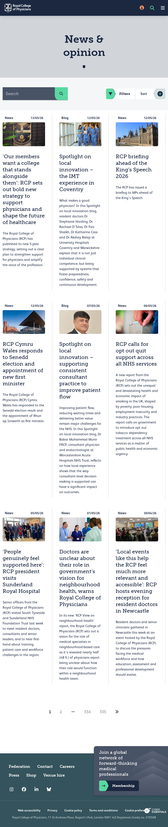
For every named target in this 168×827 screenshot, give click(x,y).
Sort (143, 94)
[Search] (29, 93)
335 (103, 712)
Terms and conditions (103, 810)
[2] (117, 712)
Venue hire (54, 775)
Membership (117, 786)
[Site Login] (141, 8)
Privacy (52, 810)
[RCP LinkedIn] (36, 789)
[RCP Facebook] (24, 789)
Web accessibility (29, 810)
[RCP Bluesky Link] (49, 789)
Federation (19, 766)
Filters (118, 94)
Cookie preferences (137, 810)
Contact (45, 766)
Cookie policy (73, 810)
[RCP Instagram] (11, 789)
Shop (31, 775)
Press (14, 775)
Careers (67, 766)
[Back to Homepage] (42, 8)
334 (87, 712)
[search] (61, 93)
